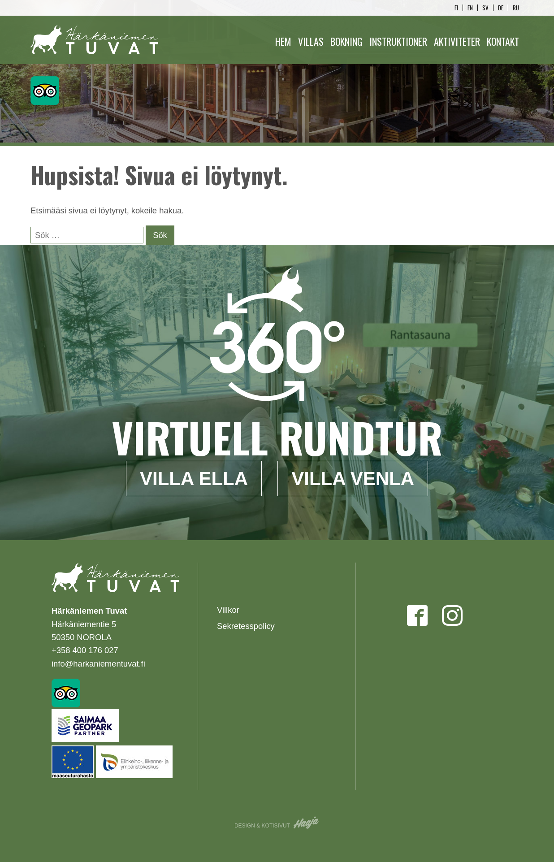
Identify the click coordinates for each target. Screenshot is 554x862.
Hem (283, 41)
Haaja (307, 822)
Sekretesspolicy (246, 626)
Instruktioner (398, 41)
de (500, 7)
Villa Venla (352, 478)
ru (516, 7)
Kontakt (503, 41)
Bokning (346, 41)
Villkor (228, 610)
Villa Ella (194, 478)
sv (485, 7)
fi (456, 7)
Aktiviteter (457, 41)
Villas (311, 41)
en (470, 7)
